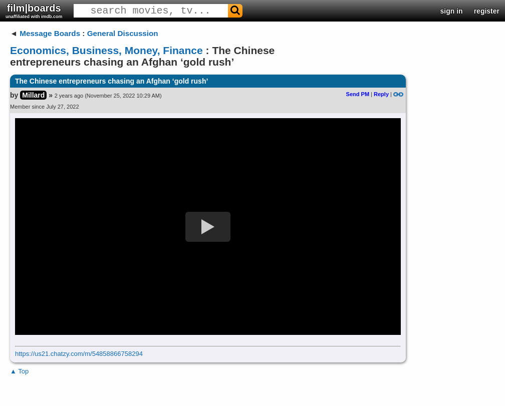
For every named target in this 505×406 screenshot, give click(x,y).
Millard (33, 95)
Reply (381, 94)
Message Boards (50, 33)
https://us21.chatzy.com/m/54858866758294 (79, 353)
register (486, 11)
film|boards (34, 11)
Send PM (357, 94)
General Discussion (122, 33)
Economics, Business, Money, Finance (106, 50)
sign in (451, 11)
